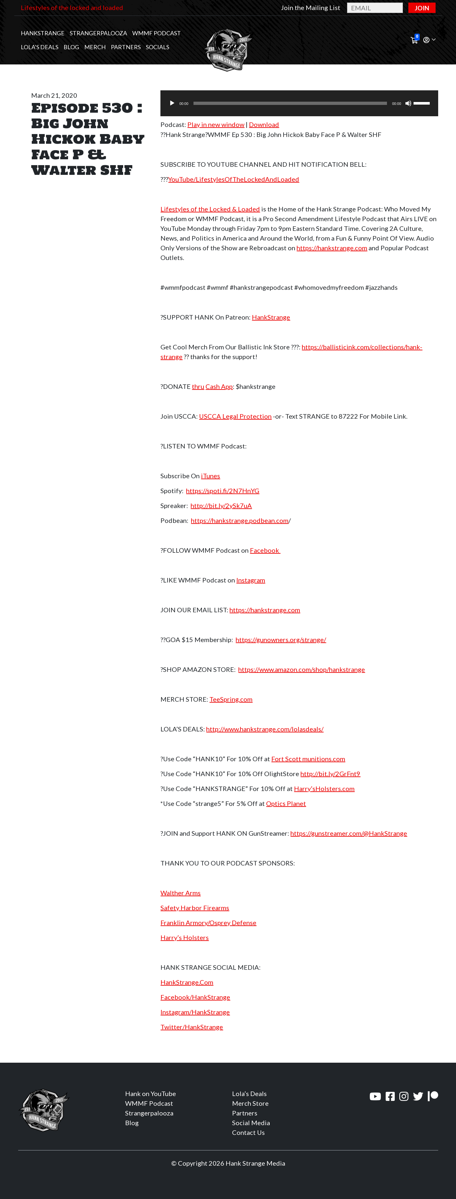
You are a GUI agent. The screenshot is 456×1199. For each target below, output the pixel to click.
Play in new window (215, 124)
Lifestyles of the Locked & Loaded (210, 209)
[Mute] (408, 103)
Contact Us (248, 1132)
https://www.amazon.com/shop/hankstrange (301, 669)
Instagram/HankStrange (195, 1012)
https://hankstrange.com (332, 248)
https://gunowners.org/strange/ (281, 639)
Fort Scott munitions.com (308, 759)
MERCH (95, 47)
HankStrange (271, 317)
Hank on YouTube (150, 1093)
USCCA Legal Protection (235, 416)
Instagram (250, 580)
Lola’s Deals (39, 47)
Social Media (251, 1122)
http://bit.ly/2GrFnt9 (330, 773)
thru (198, 386)
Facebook (265, 550)
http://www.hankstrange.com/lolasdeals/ (264, 729)
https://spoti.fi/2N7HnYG (222, 490)
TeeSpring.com (230, 699)
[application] (299, 103)
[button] (429, 40)
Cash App (219, 386)
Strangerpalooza (98, 33)
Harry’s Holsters (184, 937)
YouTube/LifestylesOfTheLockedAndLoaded (233, 179)
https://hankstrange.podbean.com (239, 520)
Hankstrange (42, 33)
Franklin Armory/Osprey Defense (208, 922)
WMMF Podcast (156, 33)
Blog (71, 47)
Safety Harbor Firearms (194, 907)
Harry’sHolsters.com (324, 788)
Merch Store (250, 1103)
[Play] (172, 103)
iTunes (210, 476)
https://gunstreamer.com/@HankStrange (348, 833)
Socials (157, 47)
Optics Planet (286, 803)
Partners (126, 47)
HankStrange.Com (186, 982)
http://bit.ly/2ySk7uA (221, 505)
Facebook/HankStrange (195, 997)
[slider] (290, 103)
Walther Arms (180, 893)
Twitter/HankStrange (191, 1027)
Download (264, 124)
